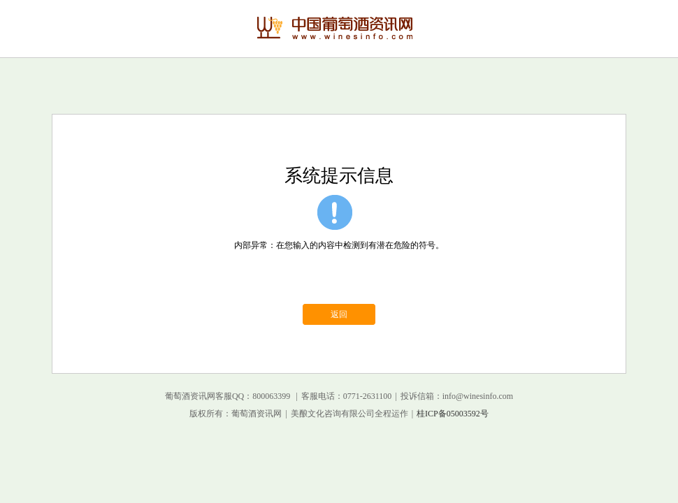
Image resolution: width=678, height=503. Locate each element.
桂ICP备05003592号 (453, 413)
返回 (339, 314)
